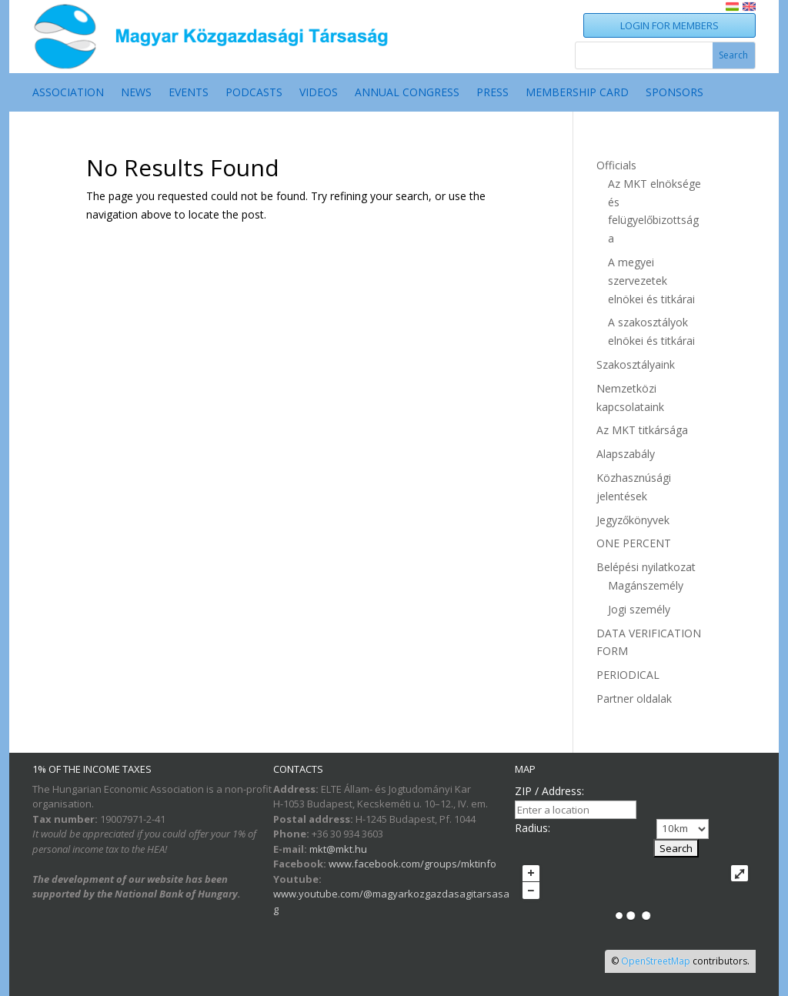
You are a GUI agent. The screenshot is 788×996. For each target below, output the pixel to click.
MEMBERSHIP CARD (577, 93)
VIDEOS (318, 93)
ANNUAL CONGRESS (407, 93)
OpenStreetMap (655, 961)
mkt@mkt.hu (338, 849)
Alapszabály (625, 453)
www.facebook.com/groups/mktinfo (412, 864)
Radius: (532, 828)
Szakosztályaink (635, 364)
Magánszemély (645, 585)
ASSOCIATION (68, 93)
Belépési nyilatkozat (646, 567)
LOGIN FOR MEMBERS (669, 25)
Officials (616, 165)
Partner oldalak (634, 698)
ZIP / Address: (549, 791)
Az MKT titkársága (642, 430)
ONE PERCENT (633, 543)
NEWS (136, 93)
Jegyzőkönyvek (632, 520)
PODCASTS (253, 93)
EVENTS (189, 93)
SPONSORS (674, 93)
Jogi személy (639, 609)
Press (492, 93)
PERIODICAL (627, 674)
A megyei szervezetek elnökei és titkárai (651, 280)
